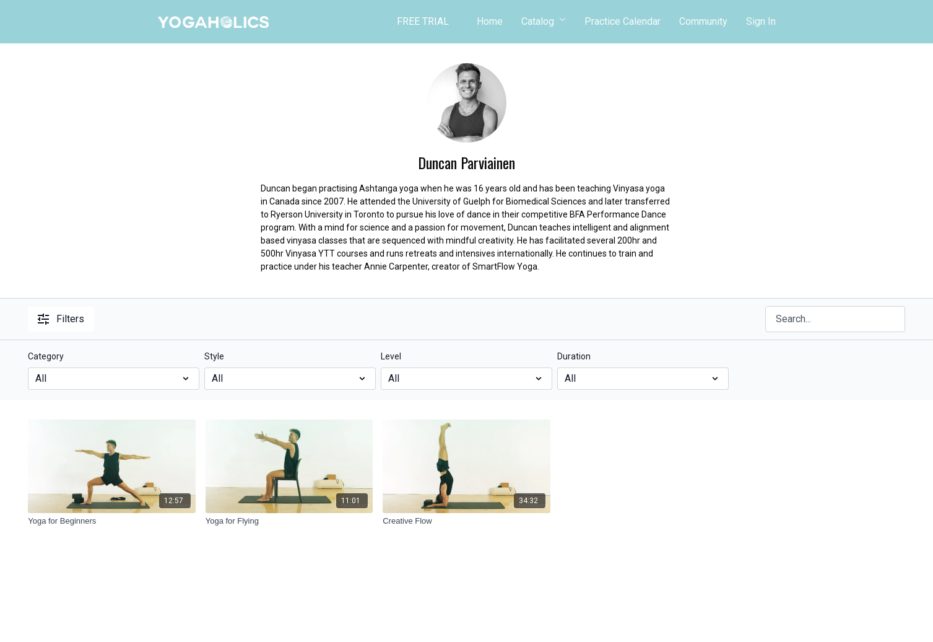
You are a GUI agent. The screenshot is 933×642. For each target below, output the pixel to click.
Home (490, 21)
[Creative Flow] (466, 521)
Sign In (761, 21)
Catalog (543, 21)
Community (703, 21)
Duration (574, 356)
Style (214, 356)
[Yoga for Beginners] (112, 521)
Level (391, 356)
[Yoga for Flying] (289, 521)
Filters (61, 319)
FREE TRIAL (423, 21)
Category (46, 356)
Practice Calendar (622, 21)
